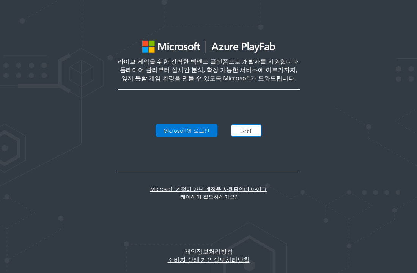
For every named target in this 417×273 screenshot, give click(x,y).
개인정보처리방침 (208, 251)
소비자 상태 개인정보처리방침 (209, 260)
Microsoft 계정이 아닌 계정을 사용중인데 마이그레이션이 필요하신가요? (208, 192)
